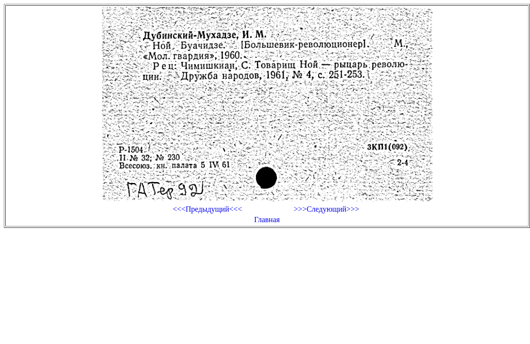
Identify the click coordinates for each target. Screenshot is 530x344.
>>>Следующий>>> (326, 209)
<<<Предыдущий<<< (207, 209)
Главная (267, 219)
